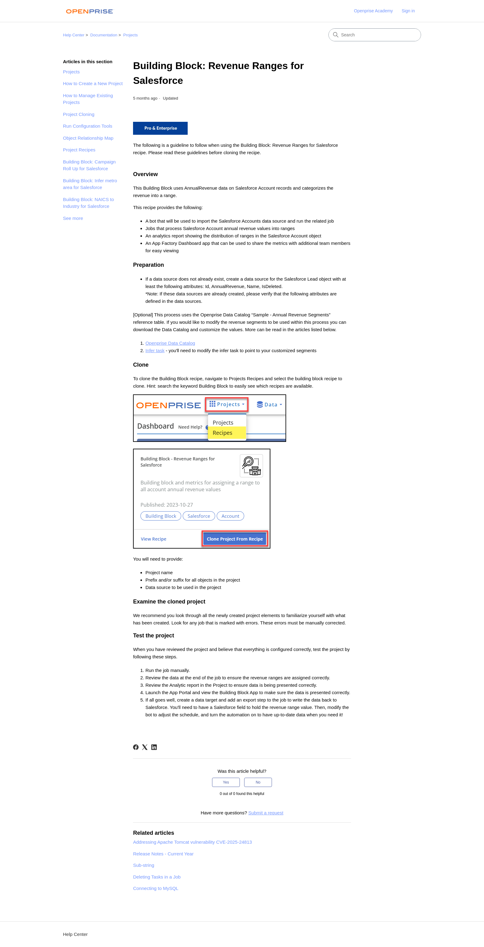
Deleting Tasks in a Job (157, 876)
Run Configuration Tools (87, 126)
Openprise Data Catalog (170, 343)
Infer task (155, 350)
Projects (130, 35)
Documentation (103, 35)
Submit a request (265, 812)
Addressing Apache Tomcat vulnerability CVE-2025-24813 (192, 842)
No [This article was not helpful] (258, 782)
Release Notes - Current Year (163, 853)
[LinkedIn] (154, 747)
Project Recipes (79, 149)
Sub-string (143, 865)
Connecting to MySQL (155, 888)
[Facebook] (136, 747)
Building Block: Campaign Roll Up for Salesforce (89, 165)
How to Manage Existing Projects (88, 99)
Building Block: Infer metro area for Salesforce (90, 184)
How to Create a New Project (93, 83)
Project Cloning (78, 114)
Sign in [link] (408, 10)
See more (73, 218)
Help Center (73, 35)
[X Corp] (145, 747)
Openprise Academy (373, 10)
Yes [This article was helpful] (226, 782)
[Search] (375, 35)
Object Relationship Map (88, 138)
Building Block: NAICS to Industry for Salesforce (88, 203)
